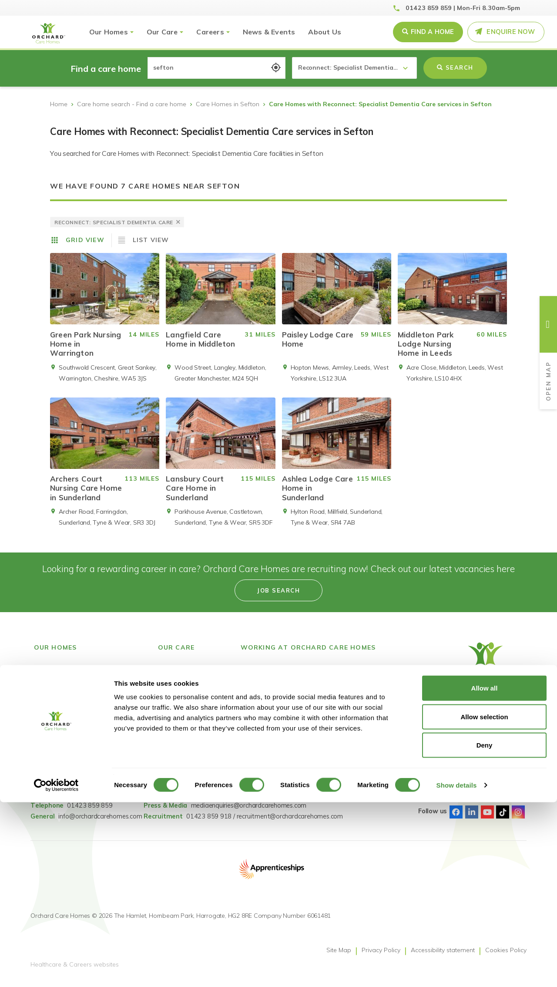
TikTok (502, 818)
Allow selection (484, 901)
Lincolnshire (50, 740)
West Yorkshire (56, 783)
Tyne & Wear (53, 772)
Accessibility (258, 707)
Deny (484, 929)
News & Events (269, 31)
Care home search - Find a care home (131, 104)
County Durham (56, 707)
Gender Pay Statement (378, 685)
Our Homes (108, 31)
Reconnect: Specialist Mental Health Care (188, 679)
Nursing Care (176, 740)
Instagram (518, 818)
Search (455, 67)
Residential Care (181, 718)
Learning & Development (276, 696)
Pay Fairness (364, 707)
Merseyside (49, 751)
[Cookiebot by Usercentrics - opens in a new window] (56, 970)
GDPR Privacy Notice (375, 696)
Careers (210, 31)
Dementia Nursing (183, 751)
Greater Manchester (62, 718)
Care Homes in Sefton (227, 104)
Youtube (487, 818)
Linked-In (471, 818)
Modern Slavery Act (373, 674)
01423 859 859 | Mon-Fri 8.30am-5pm (463, 8)
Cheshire (46, 685)
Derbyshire (49, 696)
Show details (456, 970)
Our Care (162, 31)
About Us (324, 31)
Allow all (484, 872)
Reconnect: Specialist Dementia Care (188, 701)
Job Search (256, 674)
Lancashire (49, 729)
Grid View (85, 240)
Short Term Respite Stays (194, 761)
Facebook (456, 818)
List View (151, 240)
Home (58, 104)
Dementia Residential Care (196, 729)
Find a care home (59, 674)
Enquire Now (511, 32)
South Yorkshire (56, 761)
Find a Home (432, 32)
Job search (278, 596)
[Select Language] (487, 723)
